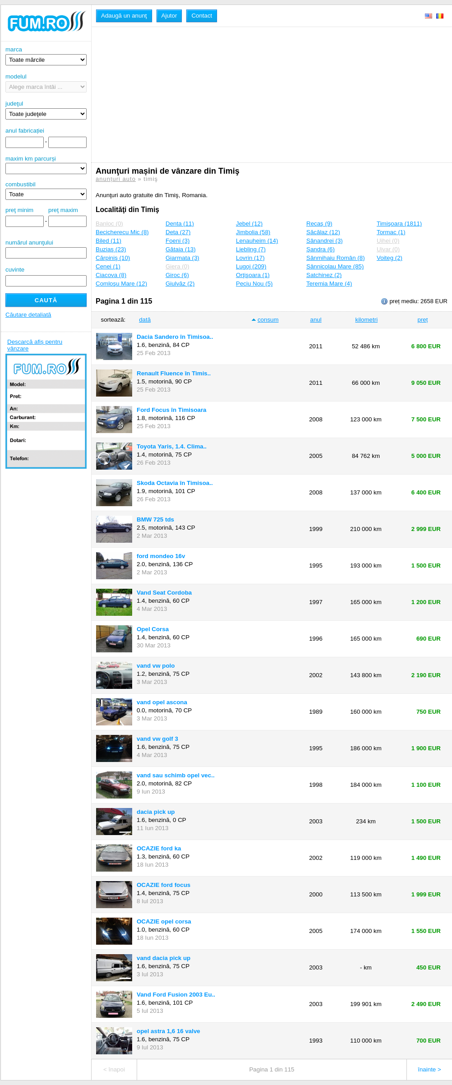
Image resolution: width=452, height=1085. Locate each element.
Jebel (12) (249, 223)
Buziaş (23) (111, 249)
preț (423, 319)
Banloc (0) (109, 223)
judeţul (46, 110)
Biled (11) (108, 240)
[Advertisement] (231, 95)
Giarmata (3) (182, 257)
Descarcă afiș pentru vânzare (34, 345)
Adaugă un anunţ (124, 15)
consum (268, 319)
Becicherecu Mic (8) (122, 232)
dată (145, 319)
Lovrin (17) (250, 257)
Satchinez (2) (324, 275)
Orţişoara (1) (253, 275)
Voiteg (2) (389, 257)
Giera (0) (177, 266)
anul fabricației (24, 130)
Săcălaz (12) (323, 232)
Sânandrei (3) (324, 240)
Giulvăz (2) (180, 283)
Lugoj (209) (251, 266)
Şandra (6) (320, 249)
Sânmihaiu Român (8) (335, 257)
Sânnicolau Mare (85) (335, 266)
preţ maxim (63, 210)
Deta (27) (178, 232)
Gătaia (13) (181, 249)
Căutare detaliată (28, 314)
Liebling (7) (251, 249)
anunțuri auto (116, 178)
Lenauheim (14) (257, 240)
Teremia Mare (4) (329, 283)
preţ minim (19, 210)
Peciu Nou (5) (254, 283)
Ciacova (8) (111, 275)
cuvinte (14, 269)
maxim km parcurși (30, 158)
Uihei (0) (388, 240)
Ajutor (169, 15)
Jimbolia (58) (253, 232)
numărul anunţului (46, 249)
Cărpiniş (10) (113, 257)
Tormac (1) (391, 232)
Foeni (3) (177, 240)
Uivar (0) (388, 249)
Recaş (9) (319, 223)
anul (315, 319)
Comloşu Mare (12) (121, 283)
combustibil (20, 184)
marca (46, 55)
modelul (46, 82)
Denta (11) (180, 223)
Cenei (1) (108, 266)
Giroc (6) (177, 275)
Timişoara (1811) (399, 223)
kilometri (366, 319)
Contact (201, 15)
